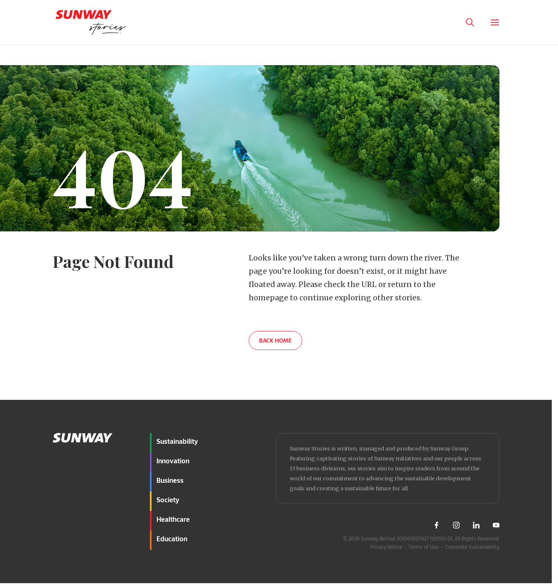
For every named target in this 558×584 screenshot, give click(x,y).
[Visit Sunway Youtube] (496, 525)
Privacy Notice (386, 547)
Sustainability (177, 441)
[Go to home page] (91, 22)
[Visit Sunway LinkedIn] (476, 525)
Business (170, 480)
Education (172, 539)
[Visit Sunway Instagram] (456, 525)
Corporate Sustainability (472, 547)
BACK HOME (275, 340)
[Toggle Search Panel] (470, 22)
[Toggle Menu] (494, 22)
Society (168, 500)
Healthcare (173, 519)
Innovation (173, 461)
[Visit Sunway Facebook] (436, 525)
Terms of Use (424, 547)
